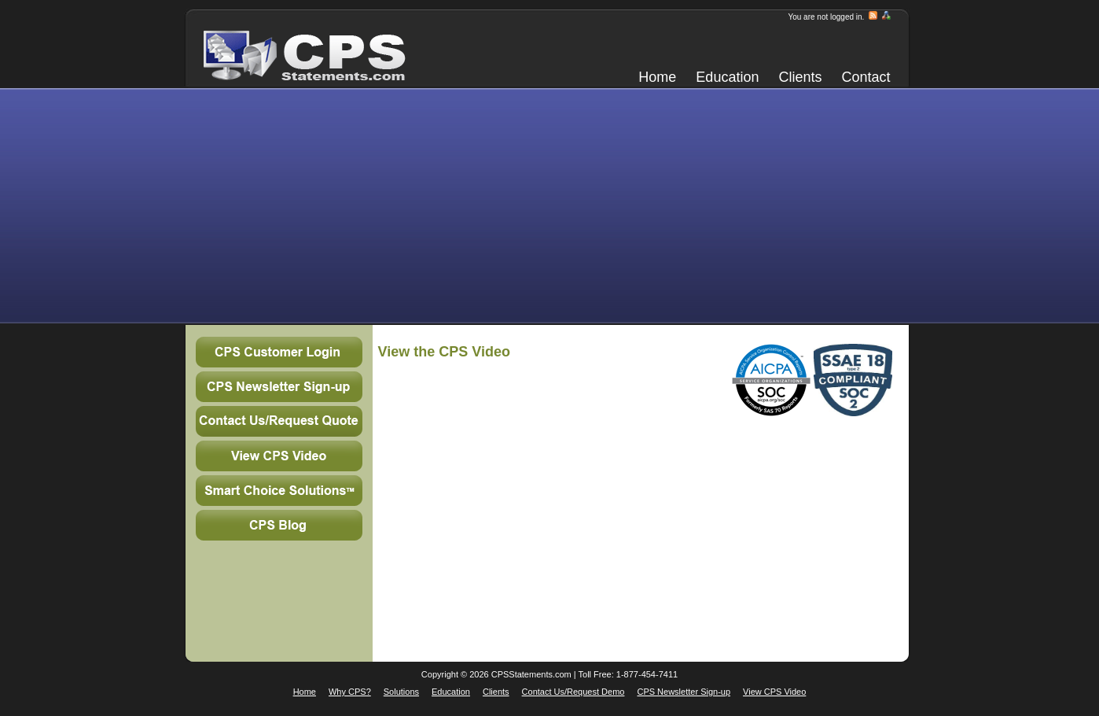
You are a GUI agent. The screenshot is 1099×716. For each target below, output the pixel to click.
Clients (799, 77)
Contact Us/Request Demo (573, 691)
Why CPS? (350, 691)
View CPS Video (774, 691)
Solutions (401, 691)
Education (727, 77)
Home (657, 77)
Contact (865, 77)
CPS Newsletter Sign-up (683, 691)
